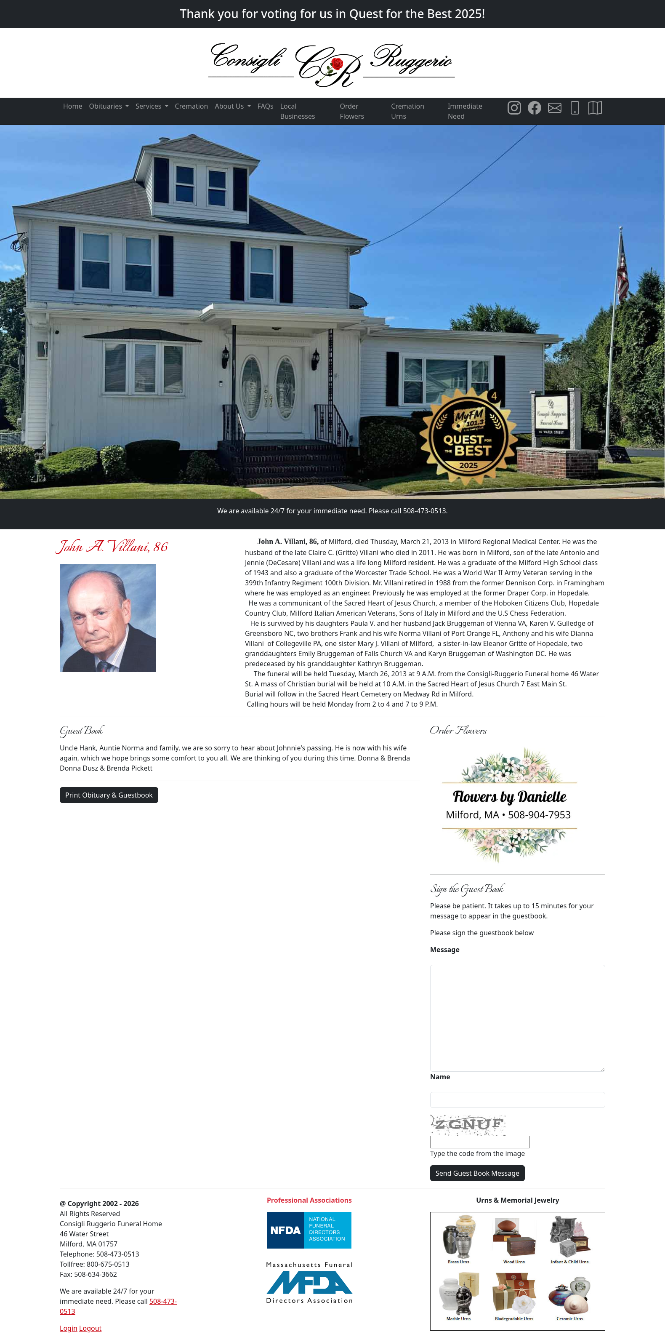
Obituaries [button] (106, 106)
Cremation (191, 106)
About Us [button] (230, 106)
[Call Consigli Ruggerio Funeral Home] (575, 108)
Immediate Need (465, 111)
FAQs (266, 106)
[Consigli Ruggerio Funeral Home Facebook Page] (534, 108)
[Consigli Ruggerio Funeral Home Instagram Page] (514, 108)
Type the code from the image (477, 1153)
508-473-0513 (424, 510)
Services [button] (149, 106)
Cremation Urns (407, 111)
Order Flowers (352, 111)
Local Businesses (297, 111)
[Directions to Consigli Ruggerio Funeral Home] (595, 108)
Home (72, 106)
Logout (90, 1328)
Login (68, 1328)
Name (440, 1076)
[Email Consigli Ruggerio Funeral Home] (555, 108)
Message (445, 949)
